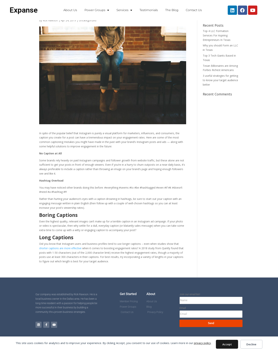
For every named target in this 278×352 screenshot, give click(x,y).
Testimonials (149, 10)
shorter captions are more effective (60, 248)
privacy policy (202, 343)
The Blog (171, 10)
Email (182, 308)
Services (124, 10)
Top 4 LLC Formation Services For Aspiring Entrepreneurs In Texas (216, 35)
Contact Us (194, 10)
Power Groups (96, 10)
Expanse (24, 10)
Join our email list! (189, 294)
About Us (70, 10)
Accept (227, 344)
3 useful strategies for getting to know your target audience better (220, 80)
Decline (251, 344)
